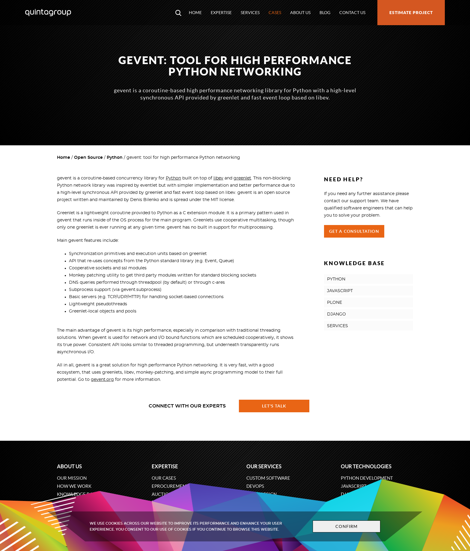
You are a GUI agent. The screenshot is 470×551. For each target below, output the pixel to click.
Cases (275, 12)
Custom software (268, 478)
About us (300, 12)
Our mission (72, 478)
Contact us (352, 12)
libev (218, 178)
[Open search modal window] (178, 12)
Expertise (221, 12)
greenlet (242, 178)
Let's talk (274, 406)
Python (115, 158)
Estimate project (411, 12)
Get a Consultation (354, 231)
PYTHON (336, 279)
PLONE (334, 303)
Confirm (346, 526)
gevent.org (102, 380)
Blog (325, 12)
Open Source (88, 158)
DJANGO (336, 314)
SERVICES (337, 326)
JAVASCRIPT (340, 291)
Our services (263, 466)
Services (250, 12)
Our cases (164, 478)
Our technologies (366, 466)
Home (195, 12)
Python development (367, 478)
